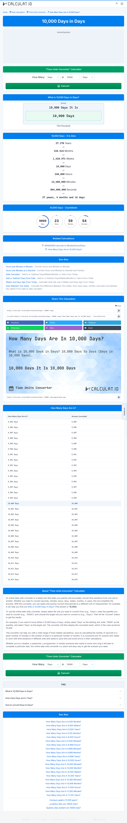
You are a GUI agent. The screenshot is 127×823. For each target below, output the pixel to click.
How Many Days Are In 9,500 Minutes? (63, 741)
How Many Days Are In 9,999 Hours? (63, 745)
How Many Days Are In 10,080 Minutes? (63, 779)
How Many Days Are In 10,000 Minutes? (63, 764)
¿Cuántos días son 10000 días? (63, 804)
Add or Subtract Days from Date (20, 278)
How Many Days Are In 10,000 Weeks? (63, 772)
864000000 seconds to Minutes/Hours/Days (65, 245)
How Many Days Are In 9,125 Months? (63, 733)
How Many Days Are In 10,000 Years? (63, 776)
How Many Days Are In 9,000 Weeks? (63, 725)
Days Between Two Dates (17, 286)
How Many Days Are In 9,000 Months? (63, 721)
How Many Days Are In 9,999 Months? (63, 752)
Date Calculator (13, 274)
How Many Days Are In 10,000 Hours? (63, 760)
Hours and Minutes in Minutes (19, 266)
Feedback (124, 411)
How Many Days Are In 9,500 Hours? (63, 737)
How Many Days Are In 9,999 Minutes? (63, 748)
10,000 (75, 503)
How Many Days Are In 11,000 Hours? (63, 787)
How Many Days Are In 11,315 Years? (63, 795)
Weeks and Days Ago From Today (21, 282)
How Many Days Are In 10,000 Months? (64, 768)
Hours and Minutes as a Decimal (20, 270)
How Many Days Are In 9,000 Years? (63, 729)
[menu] (122, 4)
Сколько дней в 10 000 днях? (63, 800)
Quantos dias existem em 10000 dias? (63, 808)
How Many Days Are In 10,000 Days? (65, 249)
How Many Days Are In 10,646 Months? (64, 783)
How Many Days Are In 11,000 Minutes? (64, 791)
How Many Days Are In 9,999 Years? (63, 756)
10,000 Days (13, 503)
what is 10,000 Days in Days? (40, 606)
